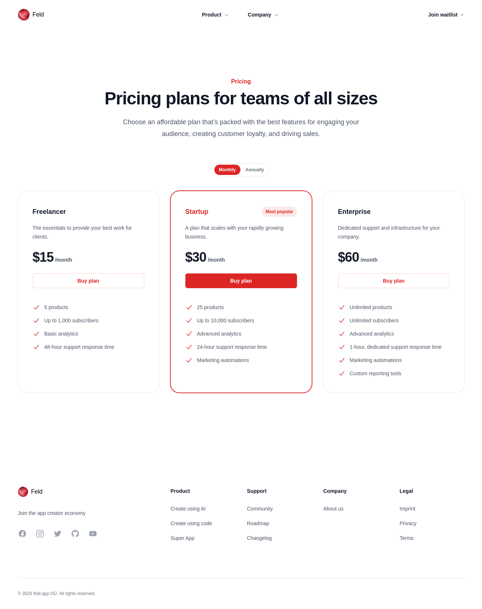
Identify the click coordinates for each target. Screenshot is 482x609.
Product (216, 14)
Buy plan (88, 281)
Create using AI (188, 509)
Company (264, 14)
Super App (183, 538)
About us (333, 509)
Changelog (259, 538)
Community (260, 509)
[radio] (227, 170)
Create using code (192, 523)
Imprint (408, 509)
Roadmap (258, 523)
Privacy (408, 523)
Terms (407, 538)
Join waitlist (446, 15)
